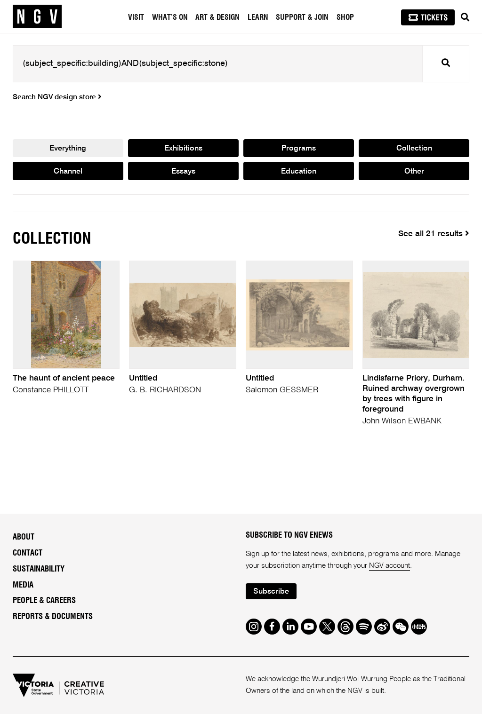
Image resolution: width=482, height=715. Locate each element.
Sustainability (38, 569)
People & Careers (44, 601)
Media (23, 585)
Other (414, 172)
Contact (27, 554)
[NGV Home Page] (37, 16)
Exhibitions (183, 148)
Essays (183, 172)
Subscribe (271, 592)
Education (299, 172)
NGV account (390, 566)
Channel (68, 172)
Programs (298, 148)
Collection (414, 148)
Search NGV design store (57, 97)
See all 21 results (433, 234)
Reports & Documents (53, 617)
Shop (345, 17)
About (23, 538)
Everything (67, 148)
